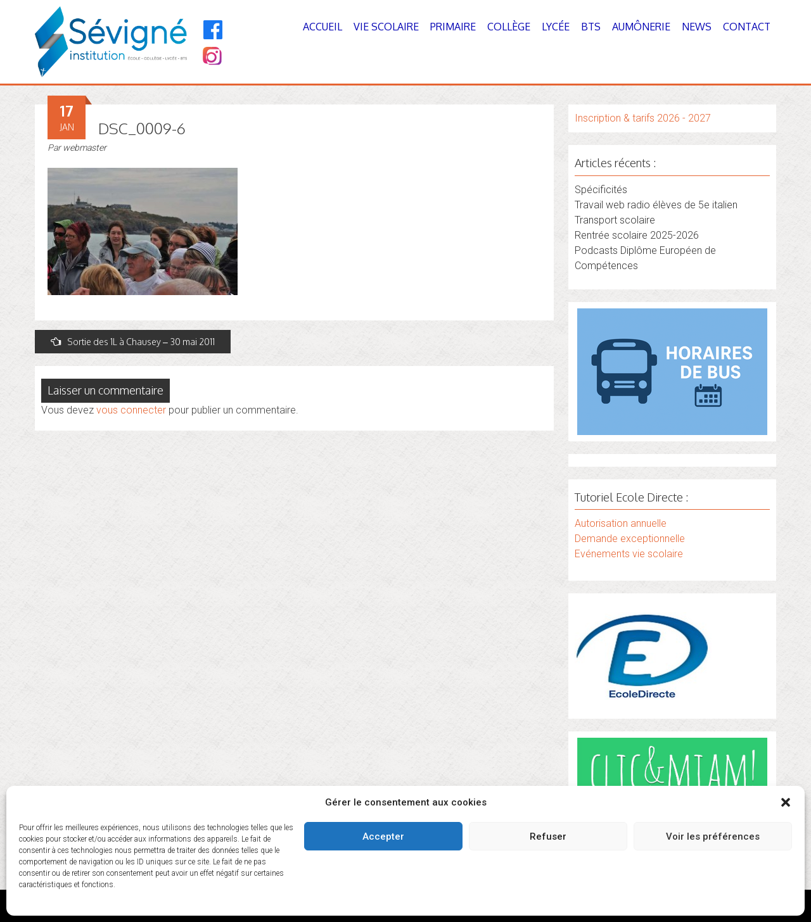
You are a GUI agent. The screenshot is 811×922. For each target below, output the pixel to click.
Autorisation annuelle (621, 523)
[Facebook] (213, 29)
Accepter (383, 836)
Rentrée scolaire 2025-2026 (637, 235)
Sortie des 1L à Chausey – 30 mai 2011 (133, 341)
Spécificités (601, 190)
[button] (785, 802)
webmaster (84, 147)
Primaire (453, 26)
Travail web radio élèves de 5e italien (656, 205)
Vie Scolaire (386, 26)
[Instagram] (211, 57)
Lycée (556, 26)
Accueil (322, 26)
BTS (591, 26)
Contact (746, 26)
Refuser (548, 836)
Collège (508, 26)
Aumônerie (641, 26)
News (697, 26)
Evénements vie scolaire (629, 554)
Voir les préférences (713, 836)
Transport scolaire (615, 220)
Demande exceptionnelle (630, 539)
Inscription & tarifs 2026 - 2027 (643, 118)
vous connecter (131, 410)
